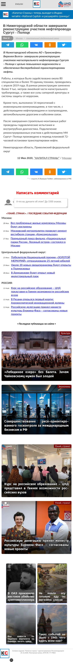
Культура (65, 333)
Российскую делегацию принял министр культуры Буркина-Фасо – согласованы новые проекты (39, 310)
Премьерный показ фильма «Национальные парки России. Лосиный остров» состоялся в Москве (38, 242)
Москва (19, 38)
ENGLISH (19, 4)
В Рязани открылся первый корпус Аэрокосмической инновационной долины (38, 301)
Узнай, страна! (62, 446)
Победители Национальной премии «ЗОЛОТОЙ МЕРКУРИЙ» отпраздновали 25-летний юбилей (40, 259)
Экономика (64, 386)
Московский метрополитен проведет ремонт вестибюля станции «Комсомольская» (39, 232)
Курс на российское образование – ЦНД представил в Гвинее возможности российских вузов (40, 291)
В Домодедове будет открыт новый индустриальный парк (33, 274)
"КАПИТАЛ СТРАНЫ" (46, 158)
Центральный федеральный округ (42, 38)
